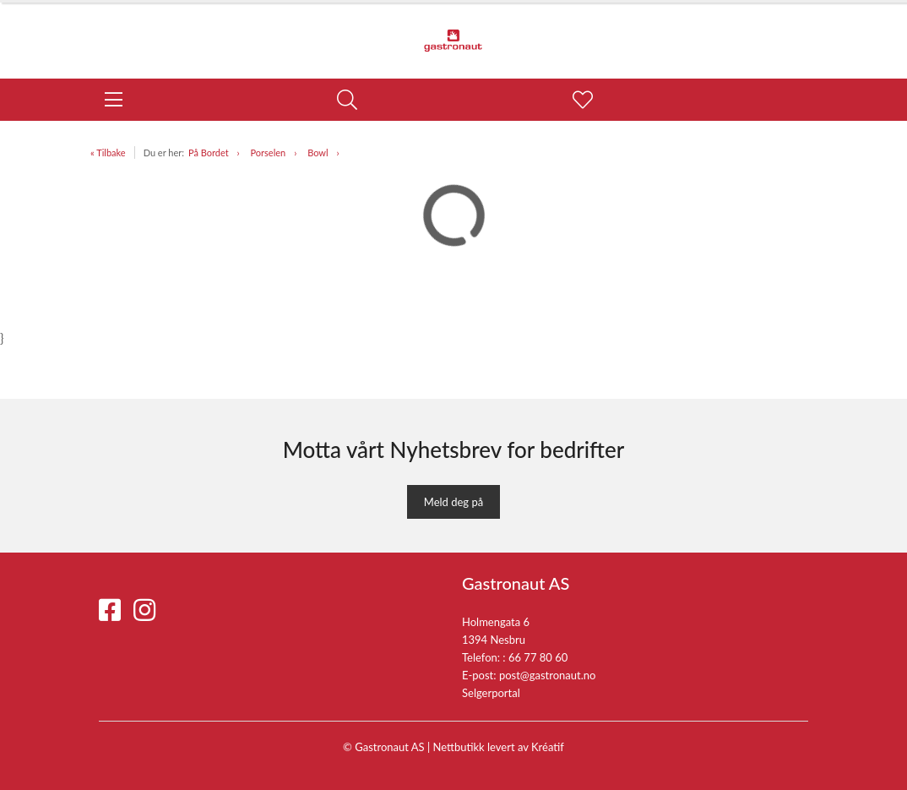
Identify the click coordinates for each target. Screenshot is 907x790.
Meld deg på (453, 502)
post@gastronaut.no (547, 675)
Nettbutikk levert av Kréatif (498, 747)
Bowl (317, 152)
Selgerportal (491, 693)
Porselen (268, 152)
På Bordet (208, 152)
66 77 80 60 (538, 657)
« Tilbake (108, 152)
